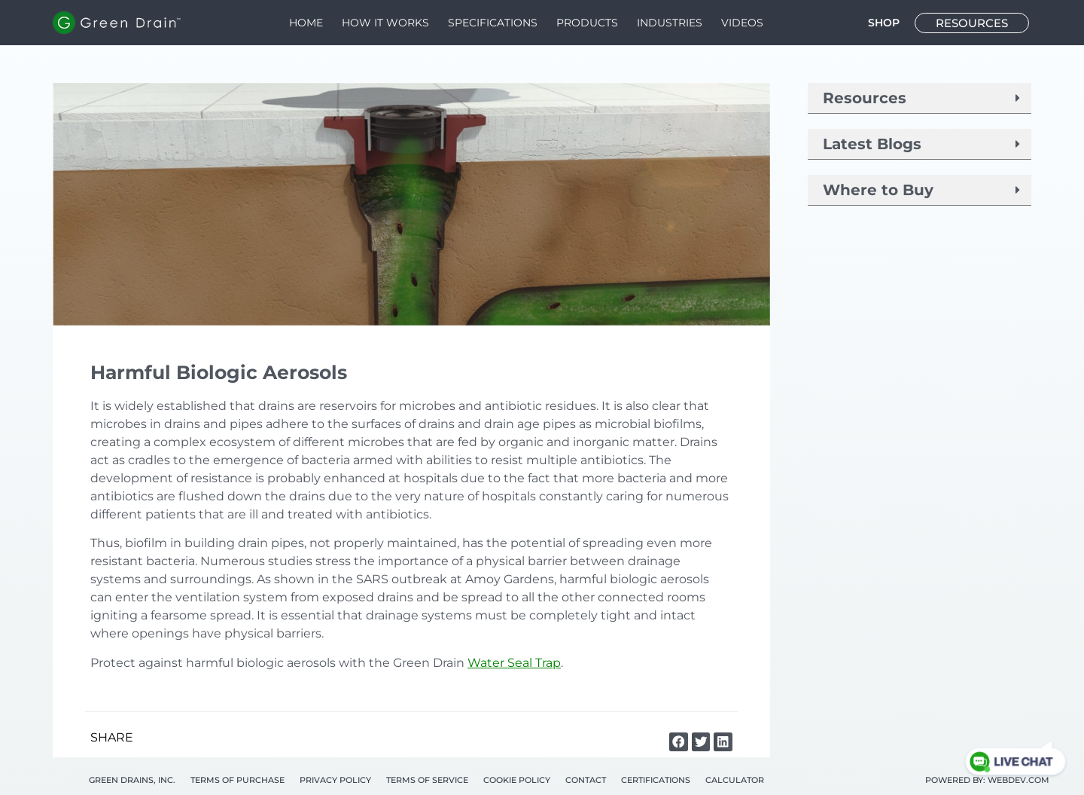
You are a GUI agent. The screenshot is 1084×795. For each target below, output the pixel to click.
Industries (669, 22)
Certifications (655, 780)
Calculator (734, 780)
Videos (742, 22)
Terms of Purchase (237, 780)
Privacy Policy (335, 780)
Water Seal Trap (514, 663)
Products (587, 22)
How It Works (385, 22)
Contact (585, 780)
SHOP (884, 22)
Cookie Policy (516, 780)
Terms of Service (427, 780)
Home (306, 22)
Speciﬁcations (492, 22)
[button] (678, 741)
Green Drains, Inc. (132, 780)
